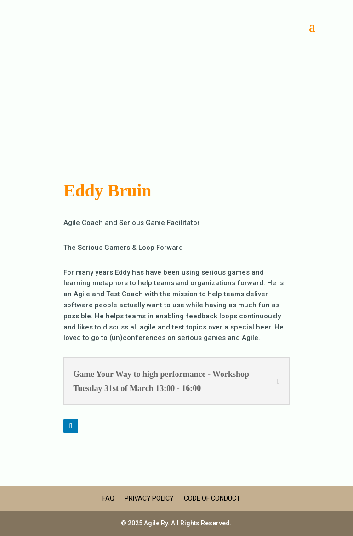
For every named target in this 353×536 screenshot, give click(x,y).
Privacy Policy (149, 498)
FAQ (108, 498)
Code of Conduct (212, 498)
